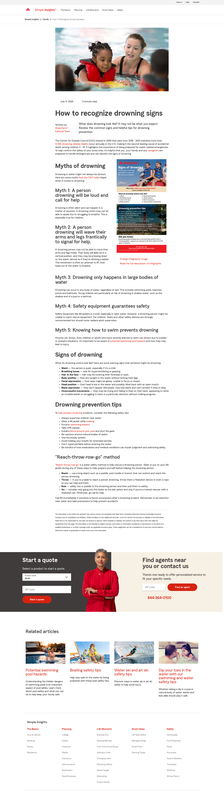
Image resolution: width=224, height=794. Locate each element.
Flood (169, 747)
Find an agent (182, 587)
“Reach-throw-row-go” (67, 465)
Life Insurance (68, 764)
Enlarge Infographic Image (134, 259)
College (65, 735)
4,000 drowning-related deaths (71, 144)
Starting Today (138, 753)
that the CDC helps (89, 177)
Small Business (69, 776)
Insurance (66, 758)
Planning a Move (104, 764)
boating (90, 421)
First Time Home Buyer (107, 747)
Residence (32, 753)
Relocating (102, 776)
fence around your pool (82, 431)
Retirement (67, 770)
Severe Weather (174, 758)
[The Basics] (65, 10)
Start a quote (37, 599)
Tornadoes (171, 764)
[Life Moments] (92, 10)
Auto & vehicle (33, 735)
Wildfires (171, 770)
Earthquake (172, 735)
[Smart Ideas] (108, 10)
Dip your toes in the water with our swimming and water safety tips (176, 676)
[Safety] (120, 10)
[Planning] (78, 10)
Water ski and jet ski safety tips (131, 672)
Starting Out (102, 735)
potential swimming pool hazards (127, 341)
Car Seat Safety (139, 735)
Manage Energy (139, 741)
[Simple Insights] (45, 11)
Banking (31, 741)
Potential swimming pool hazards (42, 672)
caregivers (153, 150)
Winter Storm (173, 776)
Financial (66, 747)
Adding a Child (103, 753)
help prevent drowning (70, 413)
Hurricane (171, 753)
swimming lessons (80, 424)
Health (65, 753)
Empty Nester (103, 782)
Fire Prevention (174, 741)
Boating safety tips (85, 670)
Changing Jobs (104, 758)
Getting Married (104, 741)
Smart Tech (137, 747)
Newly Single (103, 770)
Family (30, 747)
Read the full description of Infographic (140, 263)
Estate (65, 741)
